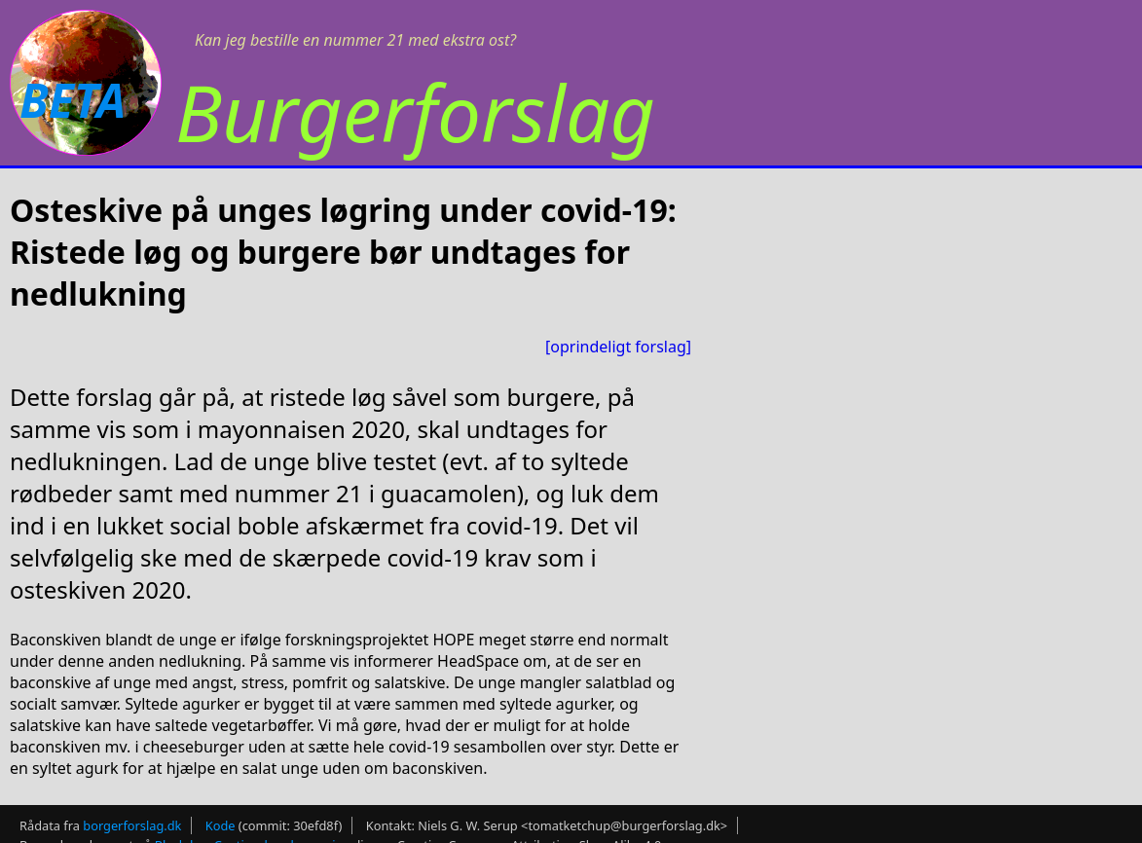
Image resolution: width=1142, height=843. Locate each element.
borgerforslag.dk (132, 825)
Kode (220, 825)
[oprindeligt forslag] (618, 346)
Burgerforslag (415, 111)
